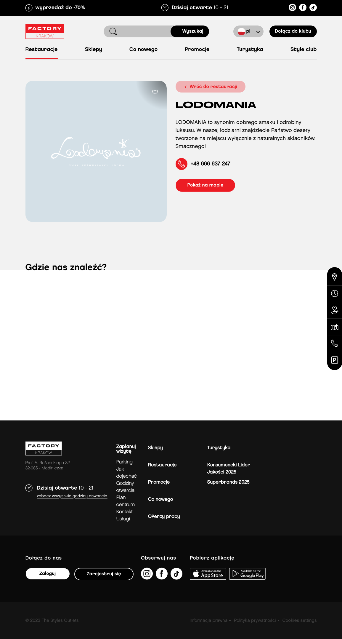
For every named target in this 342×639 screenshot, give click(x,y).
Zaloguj (47, 573)
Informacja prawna (208, 621)
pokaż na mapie (205, 185)
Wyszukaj (192, 31)
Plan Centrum (125, 501)
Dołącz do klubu (293, 31)
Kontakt (124, 512)
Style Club (303, 49)
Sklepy (93, 49)
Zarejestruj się (104, 574)
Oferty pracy (164, 516)
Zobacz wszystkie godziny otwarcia (72, 496)
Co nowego (143, 49)
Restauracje (41, 49)
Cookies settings (299, 621)
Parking (124, 462)
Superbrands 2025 (228, 482)
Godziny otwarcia (125, 487)
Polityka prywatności (255, 621)
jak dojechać (126, 473)
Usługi (123, 519)
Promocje (197, 49)
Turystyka (250, 49)
